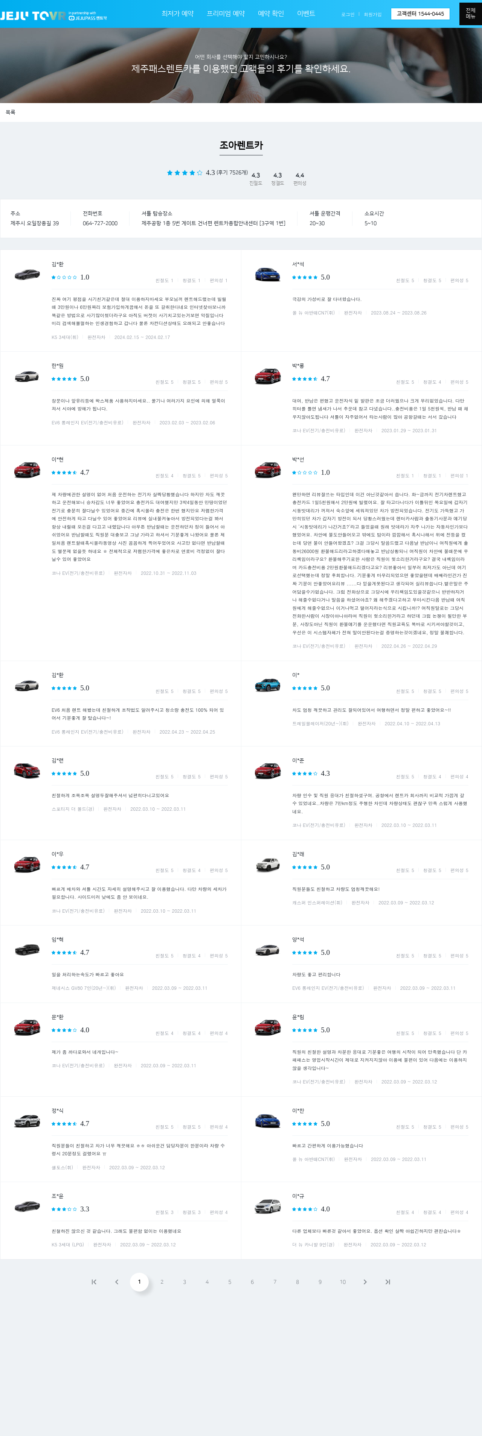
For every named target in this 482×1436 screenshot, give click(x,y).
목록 (10, 112)
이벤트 (306, 14)
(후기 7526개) (232, 173)
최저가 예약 (178, 14)
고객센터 (420, 14)
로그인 (348, 14)
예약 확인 (271, 14)
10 (343, 1282)
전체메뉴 (471, 14)
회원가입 (373, 14)
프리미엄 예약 (226, 14)
